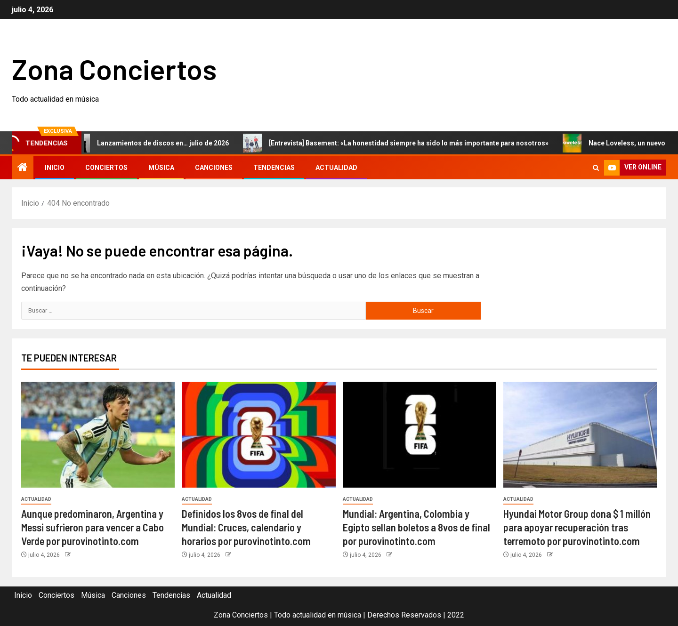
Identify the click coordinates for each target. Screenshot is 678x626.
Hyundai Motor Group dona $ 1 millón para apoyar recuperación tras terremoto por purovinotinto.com (577, 527)
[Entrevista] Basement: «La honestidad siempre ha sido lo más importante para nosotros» (401, 143)
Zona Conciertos (114, 69)
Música (161, 167)
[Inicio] (22, 168)
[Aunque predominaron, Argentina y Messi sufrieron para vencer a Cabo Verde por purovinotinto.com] (98, 435)
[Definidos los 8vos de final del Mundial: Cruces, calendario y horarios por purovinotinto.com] (258, 435)
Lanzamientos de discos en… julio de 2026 (155, 143)
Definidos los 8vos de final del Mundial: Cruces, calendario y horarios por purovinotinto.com (246, 527)
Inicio (55, 167)
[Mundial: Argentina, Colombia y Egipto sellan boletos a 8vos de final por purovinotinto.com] (419, 435)
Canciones (214, 167)
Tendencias (274, 167)
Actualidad (336, 167)
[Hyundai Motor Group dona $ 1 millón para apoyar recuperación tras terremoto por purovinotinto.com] (580, 435)
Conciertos (106, 167)
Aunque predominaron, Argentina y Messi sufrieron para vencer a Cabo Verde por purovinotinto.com (92, 527)
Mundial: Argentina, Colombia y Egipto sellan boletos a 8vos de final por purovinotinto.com (416, 527)
